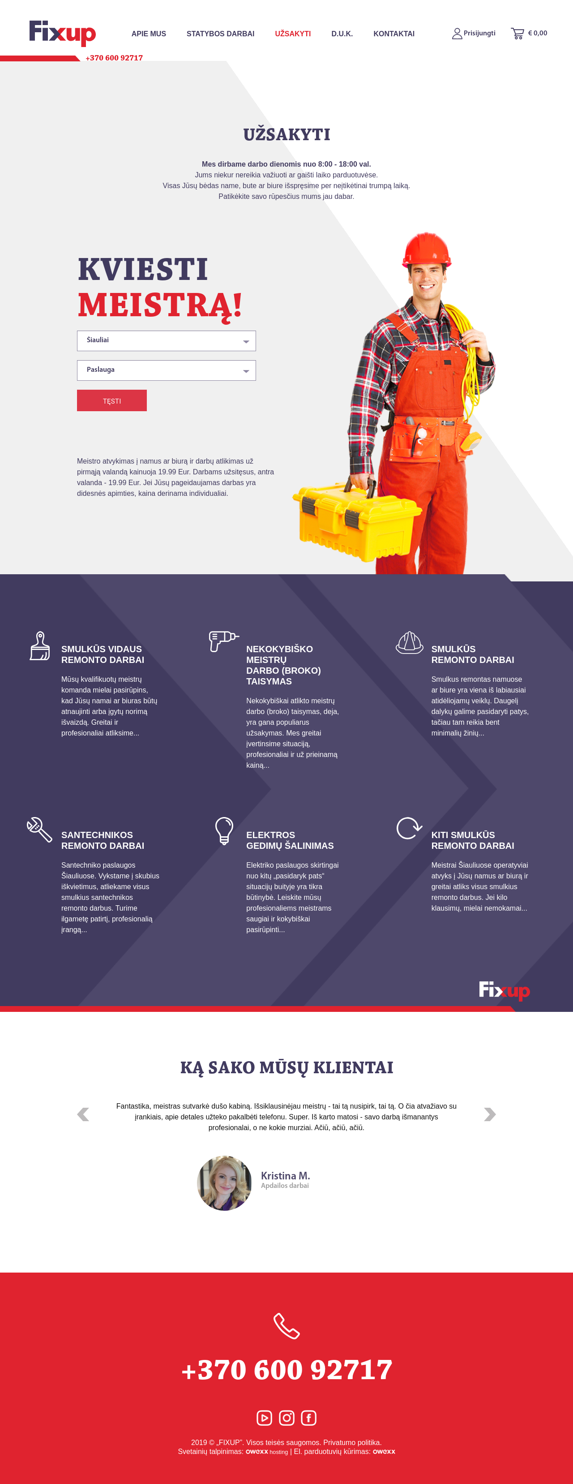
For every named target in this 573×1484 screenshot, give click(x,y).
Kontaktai (394, 34)
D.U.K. (342, 34)
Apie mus (149, 34)
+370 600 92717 (286, 1350)
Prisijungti (474, 33)
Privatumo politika (351, 1442)
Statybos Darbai (220, 34)
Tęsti (112, 401)
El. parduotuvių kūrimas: (344, 1451)
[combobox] (166, 341)
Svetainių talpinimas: (233, 1451)
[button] (83, 1114)
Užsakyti (293, 34)
